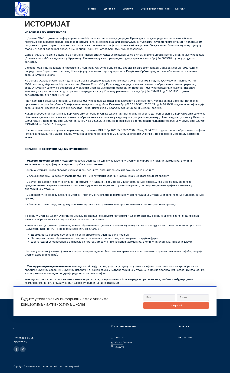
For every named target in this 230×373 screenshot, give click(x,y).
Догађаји (110, 8)
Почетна (91, 8)
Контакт (180, 8)
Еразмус (129, 8)
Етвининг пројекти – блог (156, 8)
